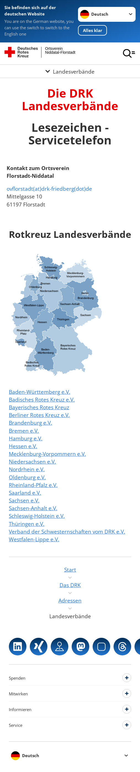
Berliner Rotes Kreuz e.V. (39, 414)
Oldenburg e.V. (27, 477)
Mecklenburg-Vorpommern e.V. (47, 453)
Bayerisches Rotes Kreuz (39, 407)
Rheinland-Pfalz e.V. (33, 485)
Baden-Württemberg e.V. (39, 391)
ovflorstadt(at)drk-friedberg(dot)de (49, 188)
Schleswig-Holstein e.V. (37, 515)
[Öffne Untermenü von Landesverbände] (70, 71)
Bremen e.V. (24, 430)
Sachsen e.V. (24, 500)
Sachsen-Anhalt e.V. (33, 508)
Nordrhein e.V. (27, 469)
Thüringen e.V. (26, 523)
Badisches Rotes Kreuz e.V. (42, 399)
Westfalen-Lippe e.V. (34, 539)
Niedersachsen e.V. (32, 461)
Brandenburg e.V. (30, 422)
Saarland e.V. (25, 492)
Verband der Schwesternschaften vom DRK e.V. (67, 531)
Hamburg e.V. (25, 438)
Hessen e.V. (23, 446)
